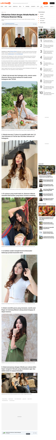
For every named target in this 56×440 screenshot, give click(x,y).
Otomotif (33, 6)
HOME (2, 6)
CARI (45, 3)
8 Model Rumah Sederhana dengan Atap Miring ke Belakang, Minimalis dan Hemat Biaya (48, 53)
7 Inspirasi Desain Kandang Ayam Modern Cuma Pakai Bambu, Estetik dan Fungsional (48, 76)
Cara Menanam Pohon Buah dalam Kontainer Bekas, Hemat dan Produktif (48, 81)
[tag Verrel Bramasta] (12, 400)
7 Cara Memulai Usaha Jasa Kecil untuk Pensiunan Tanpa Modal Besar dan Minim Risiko (48, 88)
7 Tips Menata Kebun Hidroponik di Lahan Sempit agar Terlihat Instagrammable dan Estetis (48, 64)
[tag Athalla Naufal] (11, 399)
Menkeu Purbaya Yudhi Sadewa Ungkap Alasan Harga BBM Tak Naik (46, 176)
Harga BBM (40, 163)
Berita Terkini (42, 204)
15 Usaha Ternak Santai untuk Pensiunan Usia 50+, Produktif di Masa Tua (48, 41)
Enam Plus (15, 6)
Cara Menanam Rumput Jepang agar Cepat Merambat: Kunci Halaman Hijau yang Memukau (48, 70)
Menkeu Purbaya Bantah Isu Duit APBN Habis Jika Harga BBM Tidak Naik (48, 181)
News (6, 6)
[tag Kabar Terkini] (29, 399)
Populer (40, 27)
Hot (41, 6)
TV (23, 6)
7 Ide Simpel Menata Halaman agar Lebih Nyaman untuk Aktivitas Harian (48, 93)
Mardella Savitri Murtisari (10, 23)
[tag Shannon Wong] (5, 399)
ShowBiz (27, 6)
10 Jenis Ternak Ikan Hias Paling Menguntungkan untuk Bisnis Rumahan (48, 58)
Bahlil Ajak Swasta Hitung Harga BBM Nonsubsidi (48, 199)
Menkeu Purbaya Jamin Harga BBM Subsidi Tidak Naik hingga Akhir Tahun (48, 185)
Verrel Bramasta (19, 54)
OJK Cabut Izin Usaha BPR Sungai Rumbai (48, 228)
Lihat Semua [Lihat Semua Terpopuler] (52, 27)
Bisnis (10, 6)
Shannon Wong (13, 51)
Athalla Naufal (11, 54)
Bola (20, 6)
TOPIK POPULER (41, 12)
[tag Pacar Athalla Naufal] (18, 399)
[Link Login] (52, 3)
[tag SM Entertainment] (5, 400)
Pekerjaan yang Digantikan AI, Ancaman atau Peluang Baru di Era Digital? (48, 46)
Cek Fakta (46, 6)
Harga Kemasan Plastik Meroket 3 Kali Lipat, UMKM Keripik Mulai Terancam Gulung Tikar (46, 218)
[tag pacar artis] (24, 399)
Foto (38, 6)
